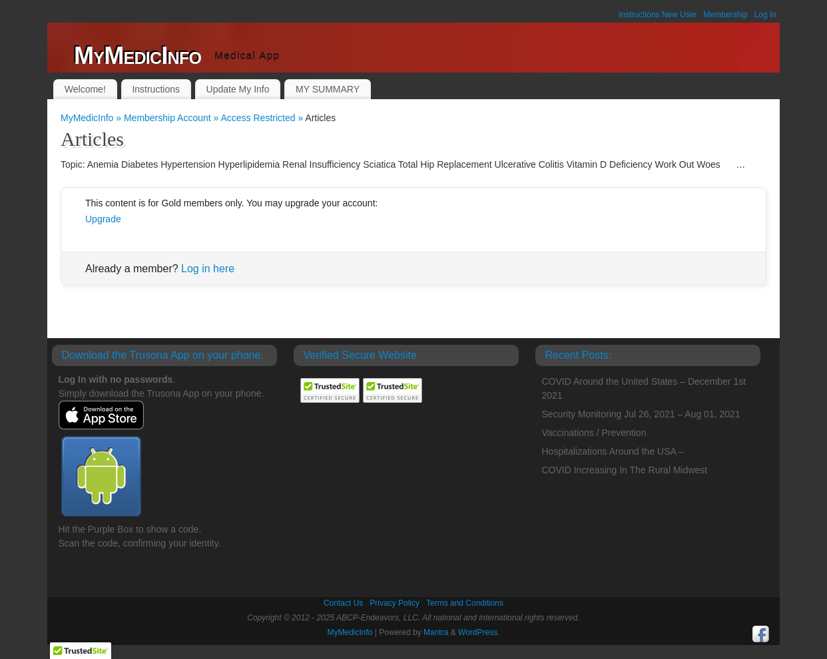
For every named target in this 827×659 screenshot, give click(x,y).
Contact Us (343, 603)
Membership (726, 14)
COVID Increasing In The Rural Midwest (625, 470)
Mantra (435, 632)
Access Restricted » (262, 117)
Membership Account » (172, 117)
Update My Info (238, 89)
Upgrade (103, 219)
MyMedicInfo (137, 55)
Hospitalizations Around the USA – (613, 451)
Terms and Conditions (464, 603)
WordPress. (478, 632)
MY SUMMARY (328, 89)
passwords (148, 379)
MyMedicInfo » (92, 117)
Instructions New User (657, 14)
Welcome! (85, 89)
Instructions (156, 89)
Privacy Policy (394, 603)
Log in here (207, 268)
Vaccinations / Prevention (594, 432)
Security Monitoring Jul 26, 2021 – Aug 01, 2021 (641, 414)
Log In (765, 14)
